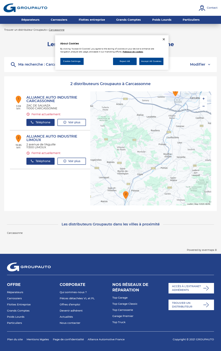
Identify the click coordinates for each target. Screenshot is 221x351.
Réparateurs (15, 292)
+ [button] (203, 99)
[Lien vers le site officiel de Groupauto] (25, 8)
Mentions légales (38, 339)
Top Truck (118, 322)
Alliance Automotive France (106, 339)
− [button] (203, 106)
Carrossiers (14, 298)
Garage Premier (122, 316)
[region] (112, 52)
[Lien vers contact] (208, 8)
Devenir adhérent (71, 310)
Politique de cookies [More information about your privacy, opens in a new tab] (133, 52)
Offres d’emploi (70, 304)
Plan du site (15, 339)
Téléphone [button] (40, 122)
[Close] (164, 39)
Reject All (125, 61)
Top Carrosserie (122, 310)
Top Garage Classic (125, 304)
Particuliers (14, 323)
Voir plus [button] (71, 122)
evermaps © (209, 250)
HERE (207, 204)
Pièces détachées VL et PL (77, 298)
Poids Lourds (15, 317)
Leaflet (190, 204)
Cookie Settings (72, 61)
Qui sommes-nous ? (73, 292)
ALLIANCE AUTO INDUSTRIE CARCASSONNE (51, 99)
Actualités (66, 317)
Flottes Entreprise (19, 304)
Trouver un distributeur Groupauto (25, 30)
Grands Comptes (18, 310)
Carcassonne (56, 30)
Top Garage (120, 297)
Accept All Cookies (151, 61)
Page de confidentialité (68, 339)
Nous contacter (70, 323)
